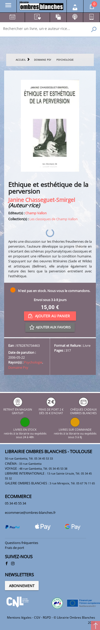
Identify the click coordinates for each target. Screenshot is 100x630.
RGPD (47, 617)
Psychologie (33, 362)
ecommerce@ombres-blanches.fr (30, 512)
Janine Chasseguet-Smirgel (41, 199)
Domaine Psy (18, 367)
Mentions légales (19, 617)
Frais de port (14, 547)
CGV (37, 617)
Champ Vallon (36, 213)
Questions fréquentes (21, 542)
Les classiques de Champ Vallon (53, 219)
